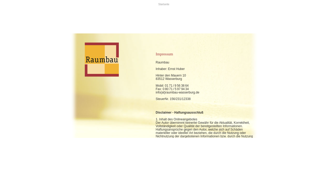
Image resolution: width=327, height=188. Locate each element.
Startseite (163, 4)
